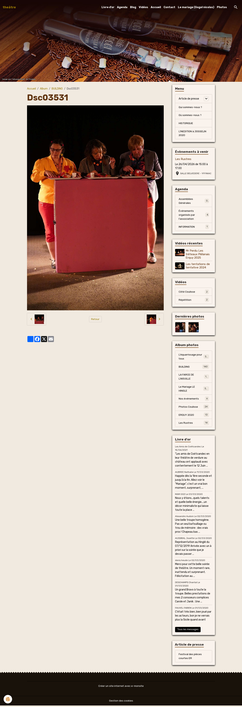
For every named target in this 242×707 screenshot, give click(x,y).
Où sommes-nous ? (190, 115)
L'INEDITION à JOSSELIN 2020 (193, 133)
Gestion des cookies (121, 702)
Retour (95, 319)
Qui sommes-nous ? (191, 107)
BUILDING (57, 88)
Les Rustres (183, 159)
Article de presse (189, 98)
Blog (133, 7)
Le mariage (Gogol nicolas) (196, 7)
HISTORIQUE (186, 123)
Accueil (156, 7)
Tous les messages (188, 630)
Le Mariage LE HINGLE (194, 389)
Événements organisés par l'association (194, 215)
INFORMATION (194, 227)
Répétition (194, 300)
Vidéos (143, 7)
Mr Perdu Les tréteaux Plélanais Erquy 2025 (198, 255)
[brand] (9, 7)
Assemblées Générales (194, 201)
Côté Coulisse (194, 292)
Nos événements (194, 400)
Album (44, 88)
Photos (222, 7)
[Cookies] (8, 699)
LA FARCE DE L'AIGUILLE (194, 377)
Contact (169, 7)
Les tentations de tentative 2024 (198, 266)
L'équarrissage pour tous (194, 357)
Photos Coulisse (194, 408)
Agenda (122, 7)
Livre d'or (108, 7)
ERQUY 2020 (194, 416)
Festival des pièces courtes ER (190, 657)
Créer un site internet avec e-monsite (121, 687)
